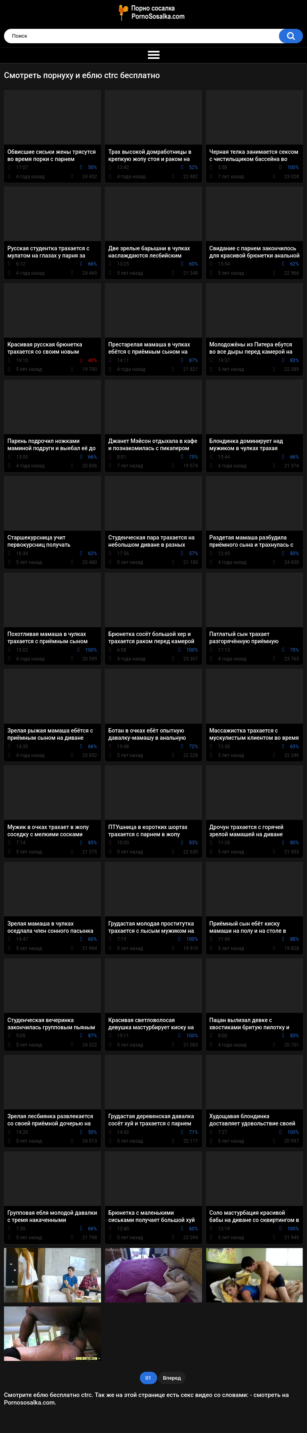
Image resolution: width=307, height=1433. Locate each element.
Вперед (172, 1378)
